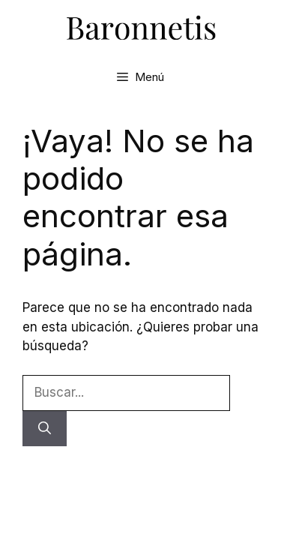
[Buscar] (44, 429)
